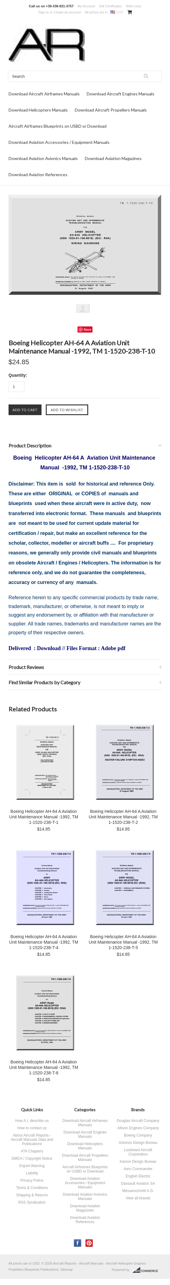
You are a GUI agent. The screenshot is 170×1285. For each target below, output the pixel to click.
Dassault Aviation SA (138, 1183)
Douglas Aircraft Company (138, 1121)
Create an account (67, 12)
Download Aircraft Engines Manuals (120, 93)
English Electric (137, 1176)
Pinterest (89, 1243)
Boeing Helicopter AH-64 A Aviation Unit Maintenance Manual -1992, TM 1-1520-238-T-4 (43, 942)
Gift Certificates (110, 6)
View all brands (138, 1198)
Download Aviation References (38, 174)
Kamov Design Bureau (138, 1161)
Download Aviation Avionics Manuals (43, 158)
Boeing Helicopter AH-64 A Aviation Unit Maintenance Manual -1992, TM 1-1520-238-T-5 (123, 942)
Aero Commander (138, 1169)
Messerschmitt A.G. (138, 1191)
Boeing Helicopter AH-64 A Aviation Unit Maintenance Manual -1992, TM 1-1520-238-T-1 (43, 817)
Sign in (43, 12)
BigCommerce (146, 1270)
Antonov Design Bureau (138, 1143)
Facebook (77, 1243)
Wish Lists (133, 6)
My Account (86, 6)
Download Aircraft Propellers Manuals (111, 109)
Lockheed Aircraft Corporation (138, 1152)
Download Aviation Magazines (113, 158)
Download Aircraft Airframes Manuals (44, 93)
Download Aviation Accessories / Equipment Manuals (59, 142)
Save (88, 329)
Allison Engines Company (138, 1128)
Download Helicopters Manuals (38, 109)
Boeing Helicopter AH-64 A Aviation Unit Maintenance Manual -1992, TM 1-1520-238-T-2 (123, 817)
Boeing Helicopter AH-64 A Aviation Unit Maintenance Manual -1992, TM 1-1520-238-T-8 (43, 1067)
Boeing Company (138, 1135)
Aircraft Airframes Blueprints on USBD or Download (58, 126)
